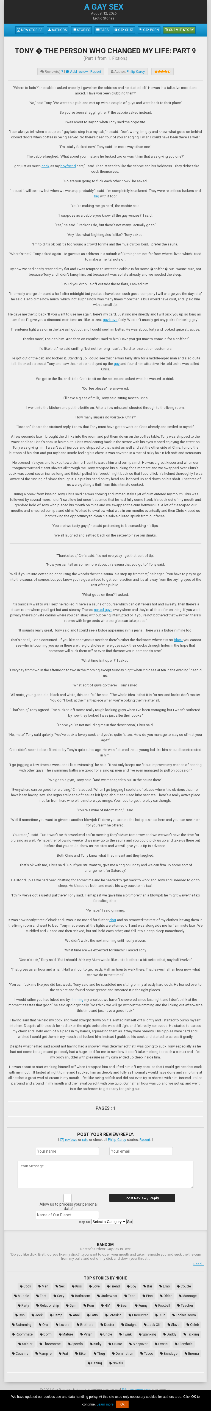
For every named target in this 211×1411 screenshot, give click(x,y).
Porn (89, 1305)
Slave (173, 1325)
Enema (192, 1354)
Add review (77, 71)
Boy (131, 1286)
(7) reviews (68, 1140)
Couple (184, 1286)
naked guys (103, 610)
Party (23, 1305)
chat (112, 920)
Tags (102, 30)
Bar (147, 1286)
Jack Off (152, 1325)
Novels (116, 1363)
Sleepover (138, 1344)
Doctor (107, 1325)
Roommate (22, 1334)
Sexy (59, 1296)
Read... (198, 1264)
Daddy (169, 1334)
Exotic (161, 1344)
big (96, 196)
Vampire (43, 1354)
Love (94, 1286)
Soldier (25, 1344)
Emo (164, 1286)
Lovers (63, 1325)
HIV (105, 1305)
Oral (44, 1325)
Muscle (21, 1296)
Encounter (138, 1315)
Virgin (86, 1334)
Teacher (185, 1305)
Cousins (20, 1354)
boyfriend (68, 166)
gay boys (110, 320)
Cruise (115, 1344)
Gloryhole (184, 1344)
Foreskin (113, 1315)
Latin (92, 1315)
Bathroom (80, 1296)
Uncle (106, 1334)
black (178, 640)
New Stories (29, 30)
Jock (37, 1315)
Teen (129, 1296)
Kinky (95, 1344)
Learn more (105, 1404)
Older (166, 1296)
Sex (60, 1286)
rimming (77, 1000)
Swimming (22, 1325)
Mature (66, 1334)
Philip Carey (136, 71)
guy (117, 364)
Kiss (77, 1286)
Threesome (50, 1344)
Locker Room (184, 1315)
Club (160, 1315)
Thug (99, 1354)
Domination (122, 1354)
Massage (188, 1296)
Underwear (107, 1296)
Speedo (75, 1344)
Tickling (191, 1334)
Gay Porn (149, 30)
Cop (19, 1315)
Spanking (147, 1334)
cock (45, 166)
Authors (57, 30)
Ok (122, 1404)
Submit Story (179, 30)
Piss (148, 1296)
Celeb (193, 1325)
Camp (56, 1315)
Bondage (168, 1354)
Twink (125, 1334)
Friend (113, 1286)
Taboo (146, 1354)
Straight (129, 1325)
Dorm (46, 1334)
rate (85, 1140)
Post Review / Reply (142, 1198)
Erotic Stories (103, 18)
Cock (25, 1286)
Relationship (47, 1305)
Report (95, 71)
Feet (41, 1296)
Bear (122, 1305)
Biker (81, 1354)
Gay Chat (124, 30)
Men (43, 1286)
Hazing (95, 1363)
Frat (63, 1354)
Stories (81, 30)
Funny (141, 1305)
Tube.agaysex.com (136, 1390)
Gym (71, 1305)
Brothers (85, 1325)
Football (162, 1305)
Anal (74, 1315)
